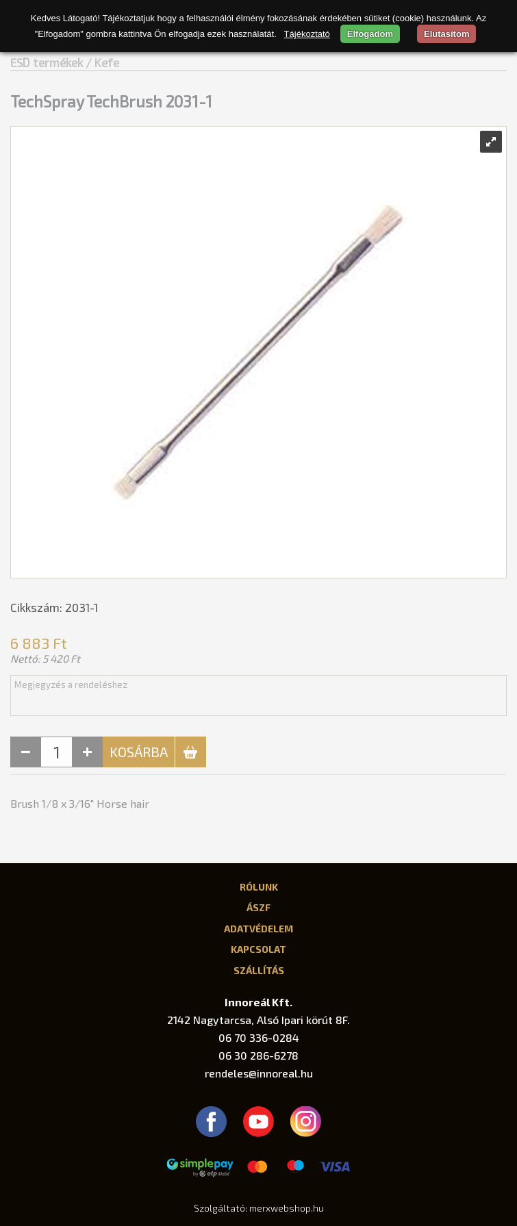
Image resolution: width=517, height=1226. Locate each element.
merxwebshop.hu (286, 1208)
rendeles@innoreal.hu (259, 1073)
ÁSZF (258, 907)
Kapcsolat (258, 949)
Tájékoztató (307, 34)
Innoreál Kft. (258, 1001)
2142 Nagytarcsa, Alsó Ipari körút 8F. (258, 1019)
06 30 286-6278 (258, 1055)
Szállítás (259, 970)
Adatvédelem (258, 928)
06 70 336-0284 (258, 1037)
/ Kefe (102, 62)
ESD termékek (46, 62)
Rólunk (259, 886)
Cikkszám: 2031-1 (54, 607)
